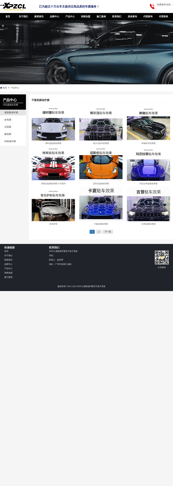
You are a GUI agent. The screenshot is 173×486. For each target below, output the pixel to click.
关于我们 (23, 16)
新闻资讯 (39, 16)
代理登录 (163, 16)
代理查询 (148, 16)
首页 (7, 16)
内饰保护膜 (10, 141)
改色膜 (7, 119)
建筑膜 (7, 134)
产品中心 (70, 16)
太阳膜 (7, 127)
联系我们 (116, 16)
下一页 (108, 232)
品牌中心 (54, 16)
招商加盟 (85, 16)
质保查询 (132, 16)
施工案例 (101, 16)
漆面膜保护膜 (11, 112)
